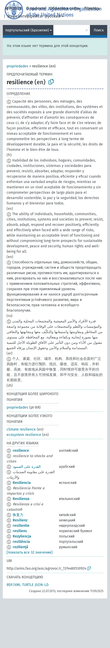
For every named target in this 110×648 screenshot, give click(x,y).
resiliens (20, 531)
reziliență (20, 547)
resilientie (21, 525)
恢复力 (18, 515)
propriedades (17, 66)
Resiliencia (22, 483)
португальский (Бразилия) (27, 30)
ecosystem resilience (24, 435)
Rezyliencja (22, 536)
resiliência (21, 542)
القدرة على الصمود (27, 466)
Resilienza (21, 499)
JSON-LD (42, 585)
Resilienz (20, 520)
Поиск (99, 30)
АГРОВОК (13, 8)
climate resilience (21, 429)
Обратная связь (65, 8)
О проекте (36, 8)
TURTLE (28, 585)
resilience (21, 450)
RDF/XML (14, 585)
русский (53, 16)
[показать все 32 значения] (30, 552)
